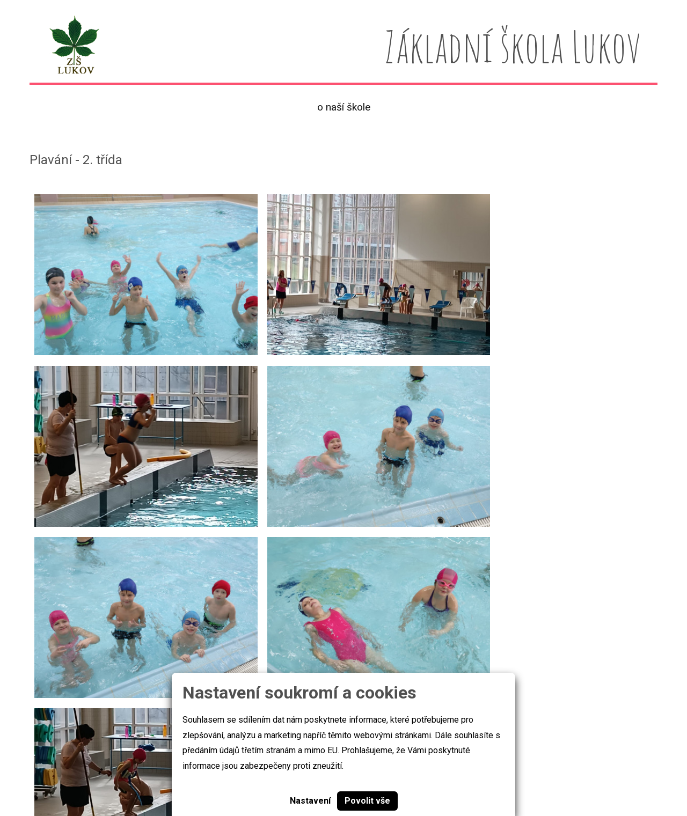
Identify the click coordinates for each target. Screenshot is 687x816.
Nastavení (310, 801)
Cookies (160, 775)
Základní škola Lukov (72, 775)
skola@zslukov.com (551, 776)
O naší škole (343, 107)
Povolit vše (367, 801)
